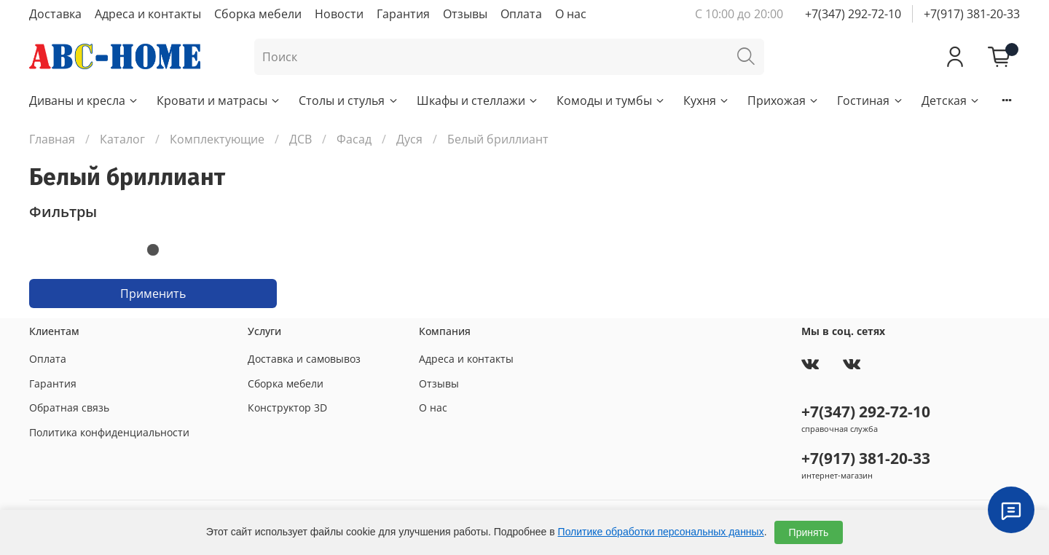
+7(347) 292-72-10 (853, 14)
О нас (570, 14)
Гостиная (870, 100)
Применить (153, 294)
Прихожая (783, 100)
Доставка (55, 14)
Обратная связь (69, 407)
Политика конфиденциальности (109, 432)
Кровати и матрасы (219, 100)
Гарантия (403, 14)
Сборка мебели (258, 14)
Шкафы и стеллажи (478, 100)
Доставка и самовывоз (304, 359)
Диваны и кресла (84, 100)
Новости (339, 14)
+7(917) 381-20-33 (972, 14)
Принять (809, 532)
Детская (951, 100)
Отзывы (465, 14)
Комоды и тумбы (611, 100)
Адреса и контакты (148, 14)
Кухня (706, 100)
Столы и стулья (348, 100)
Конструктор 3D (287, 407)
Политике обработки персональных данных (661, 532)
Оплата (521, 14)
